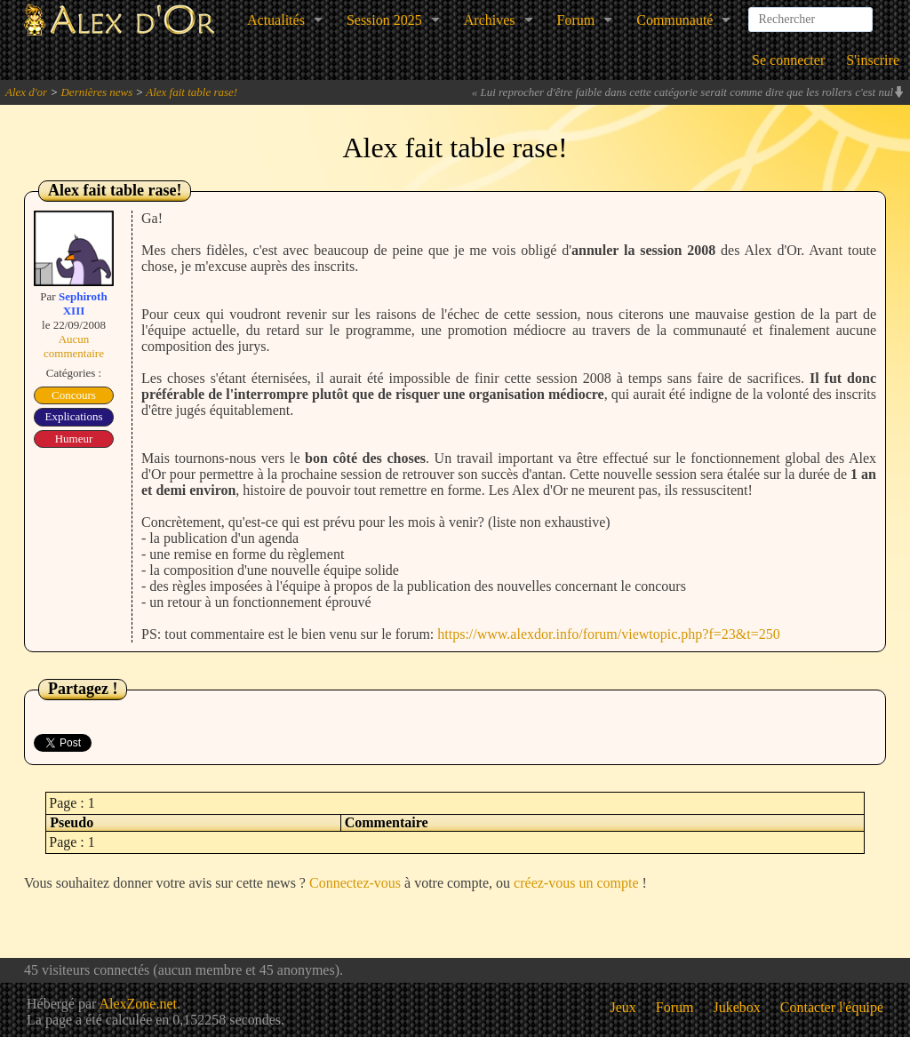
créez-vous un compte (576, 882)
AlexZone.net (138, 1003)
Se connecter (788, 60)
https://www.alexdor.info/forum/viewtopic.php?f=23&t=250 (608, 634)
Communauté (674, 20)
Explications (74, 416)
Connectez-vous (355, 882)
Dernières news (96, 92)
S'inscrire (872, 60)
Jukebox (737, 1007)
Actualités (276, 20)
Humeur (74, 438)
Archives (489, 20)
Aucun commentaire (74, 346)
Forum (576, 20)
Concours (74, 395)
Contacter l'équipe (831, 1007)
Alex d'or (26, 92)
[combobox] (810, 12)
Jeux (623, 1007)
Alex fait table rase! (191, 92)
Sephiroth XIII (83, 303)
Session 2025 (384, 20)
